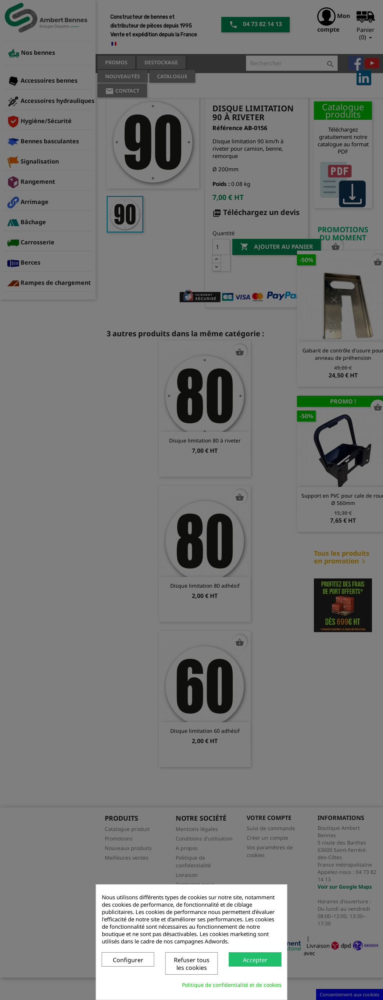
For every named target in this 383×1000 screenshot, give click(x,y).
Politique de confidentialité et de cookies (232, 984)
